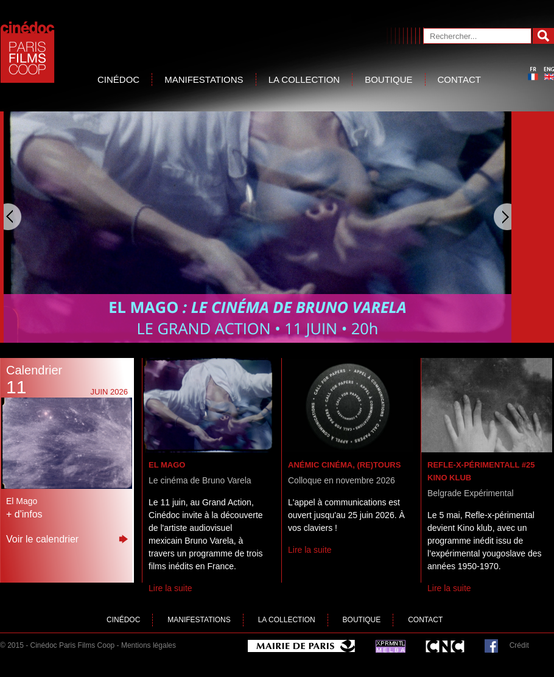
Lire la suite (170, 588)
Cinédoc (118, 79)
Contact (459, 79)
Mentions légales (148, 645)
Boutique (388, 79)
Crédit (519, 645)
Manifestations (203, 79)
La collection (304, 79)
